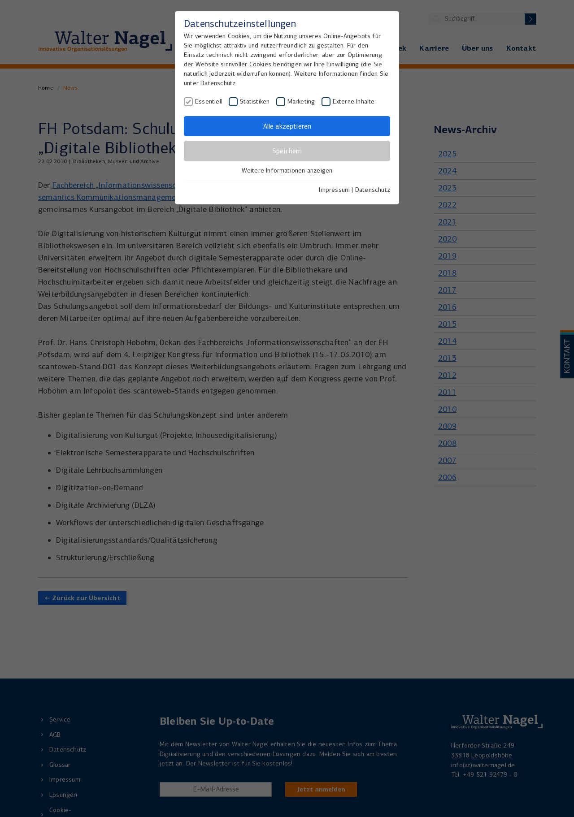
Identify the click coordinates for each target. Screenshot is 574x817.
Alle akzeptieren (287, 126)
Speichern (287, 151)
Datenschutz (372, 190)
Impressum (334, 190)
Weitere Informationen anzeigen (287, 170)
